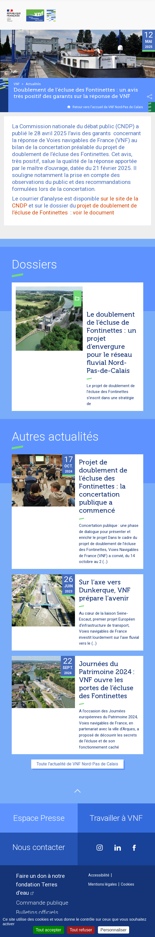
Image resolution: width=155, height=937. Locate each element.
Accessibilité (98, 875)
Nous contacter (38, 847)
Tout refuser (81, 930)
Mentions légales (102, 884)
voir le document (93, 212)
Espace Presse (39, 818)
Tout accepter (48, 930)
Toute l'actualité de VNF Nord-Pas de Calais (77, 763)
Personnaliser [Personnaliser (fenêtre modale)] (114, 930)
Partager (149, 96)
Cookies (127, 884)
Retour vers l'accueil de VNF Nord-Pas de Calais (108, 107)
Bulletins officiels (37, 912)
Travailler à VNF (116, 818)
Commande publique (42, 903)
